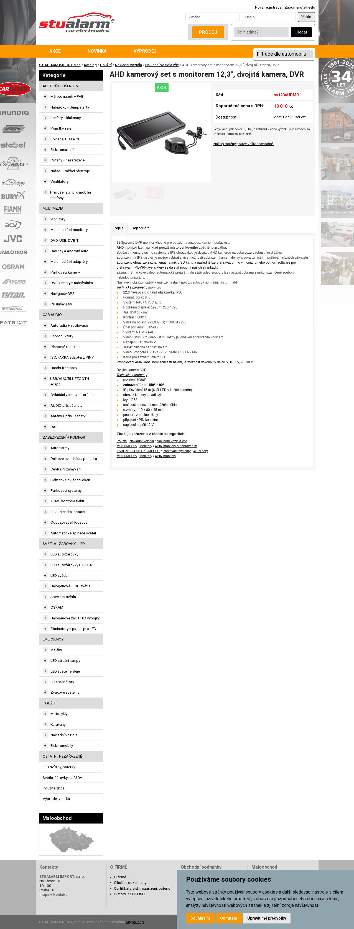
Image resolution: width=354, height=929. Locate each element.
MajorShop (135, 922)
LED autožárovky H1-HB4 (71, 565)
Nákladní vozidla (128, 65)
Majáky (56, 650)
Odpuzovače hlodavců (69, 522)
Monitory (57, 219)
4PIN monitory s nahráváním (176, 446)
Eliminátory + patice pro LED (73, 628)
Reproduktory (61, 336)
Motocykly (58, 713)
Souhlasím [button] (200, 918)
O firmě (120, 877)
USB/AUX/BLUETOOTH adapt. (69, 381)
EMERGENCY (53, 639)
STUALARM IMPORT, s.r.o (60, 65)
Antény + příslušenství (68, 416)
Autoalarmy (59, 448)
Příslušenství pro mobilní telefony (70, 195)
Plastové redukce (64, 346)
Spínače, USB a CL (65, 139)
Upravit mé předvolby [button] (266, 918)
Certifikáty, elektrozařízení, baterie (142, 888)
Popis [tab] (118, 228)
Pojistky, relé (60, 128)
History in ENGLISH (129, 894)
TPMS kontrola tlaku (67, 501)
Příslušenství (61, 304)
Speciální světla (63, 597)
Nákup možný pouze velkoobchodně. (243, 143)
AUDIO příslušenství (66, 405)
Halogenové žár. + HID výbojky (75, 618)
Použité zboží (54, 788)
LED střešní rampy (65, 660)
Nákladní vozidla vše (162, 65)
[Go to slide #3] (183, 195)
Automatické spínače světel (73, 533)
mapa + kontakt (53, 894)
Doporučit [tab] (140, 228)
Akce (55, 51)
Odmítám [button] (228, 918)
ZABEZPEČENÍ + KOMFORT (65, 437)
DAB (54, 426)
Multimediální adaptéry (69, 261)
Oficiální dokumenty (130, 882)
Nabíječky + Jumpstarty (69, 107)
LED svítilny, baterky (59, 767)
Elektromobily (61, 745)
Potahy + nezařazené (67, 160)
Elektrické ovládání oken (70, 480)
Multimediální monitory (69, 229)
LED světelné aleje (65, 671)
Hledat (301, 32)
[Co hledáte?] (261, 32)
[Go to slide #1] (125, 195)
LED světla (59, 575)
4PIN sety (200, 451)
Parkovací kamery (65, 272)
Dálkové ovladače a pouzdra (73, 458)
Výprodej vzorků (56, 798)
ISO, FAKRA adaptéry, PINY (72, 357)
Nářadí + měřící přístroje (70, 171)
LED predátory (62, 682)
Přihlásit (306, 17)
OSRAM (56, 607)
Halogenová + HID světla (70, 586)
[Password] (269, 17)
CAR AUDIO (52, 314)
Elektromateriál (62, 149)
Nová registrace (268, 7)
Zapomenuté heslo (299, 7)
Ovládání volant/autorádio (72, 394)
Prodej (208, 32)
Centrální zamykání (65, 469)
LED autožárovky (64, 554)
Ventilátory (59, 181)
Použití (106, 65)
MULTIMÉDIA (53, 208)
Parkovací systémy (66, 490)
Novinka (97, 51)
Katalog (90, 65)
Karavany (57, 724)
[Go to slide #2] (154, 195)
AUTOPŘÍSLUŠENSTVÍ (61, 86)
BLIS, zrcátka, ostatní (67, 511)
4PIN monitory (165, 456)
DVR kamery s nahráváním (71, 282)
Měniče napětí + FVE (66, 96)
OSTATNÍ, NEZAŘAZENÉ (62, 756)
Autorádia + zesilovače (69, 325)
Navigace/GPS (62, 293)
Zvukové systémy (64, 692)
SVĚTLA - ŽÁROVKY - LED (64, 543)
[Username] (212, 17)
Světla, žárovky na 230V (62, 777)
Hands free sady (63, 368)
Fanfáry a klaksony (65, 117)
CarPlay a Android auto (69, 251)
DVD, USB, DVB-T (64, 240)
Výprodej (145, 51)
